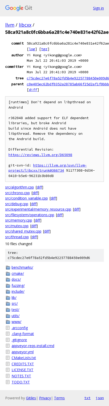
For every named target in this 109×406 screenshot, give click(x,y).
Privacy (45, 397)
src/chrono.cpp (17, 192)
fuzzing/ (18, 285)
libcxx (25, 25)
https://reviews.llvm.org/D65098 (40, 155)
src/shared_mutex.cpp (23, 231)
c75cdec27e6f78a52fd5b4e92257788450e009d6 (68, 78)
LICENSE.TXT (22, 369)
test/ (15, 309)
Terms (59, 397)
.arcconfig (20, 327)
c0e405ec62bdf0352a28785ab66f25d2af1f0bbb (68, 84)
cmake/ (18, 273)
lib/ (14, 297)
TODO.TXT (21, 382)
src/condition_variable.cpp (26, 198)
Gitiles (31, 397)
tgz (44, 49)
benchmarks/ (22, 267)
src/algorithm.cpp (19, 187)
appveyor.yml (23, 351)
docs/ (16, 279)
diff (33, 89)
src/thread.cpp (17, 236)
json (100, 397)
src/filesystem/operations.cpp (29, 214)
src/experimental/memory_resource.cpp (38, 209)
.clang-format (23, 333)
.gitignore (19, 339)
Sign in (98, 8)
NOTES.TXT (21, 375)
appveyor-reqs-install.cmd (33, 345)
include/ (18, 291)
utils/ (16, 315)
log (32, 49)
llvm (9, 25)
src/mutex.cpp (17, 225)
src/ (15, 303)
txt (87, 397)
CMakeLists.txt (24, 357)
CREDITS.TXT (23, 363)
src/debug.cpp (16, 203)
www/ (16, 321)
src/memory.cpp (18, 220)
